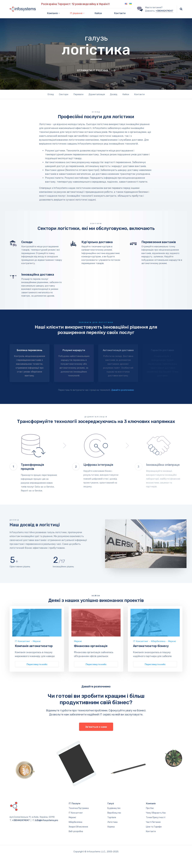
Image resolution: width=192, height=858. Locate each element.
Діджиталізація (96, 94)
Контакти (120, 13)
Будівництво (113, 808)
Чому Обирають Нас (156, 813)
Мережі (36, 641)
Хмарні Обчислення (78, 827)
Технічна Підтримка (79, 808)
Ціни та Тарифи (154, 827)
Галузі (110, 803)
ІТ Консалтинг (22, 641)
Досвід (113, 94)
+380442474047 (164, 10)
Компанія (151, 803)
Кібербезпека (158, 641)
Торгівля (111, 817)
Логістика (112, 822)
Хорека (111, 827)
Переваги (78, 94)
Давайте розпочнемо (122, 390)
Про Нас (150, 808)
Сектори (63, 94)
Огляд (51, 94)
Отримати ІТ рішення (92, 77)
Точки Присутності (155, 817)
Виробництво (114, 813)
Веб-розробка (76, 831)
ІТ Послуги (74, 803)
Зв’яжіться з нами (96, 726)
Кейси (98, 13)
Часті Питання (153, 822)
